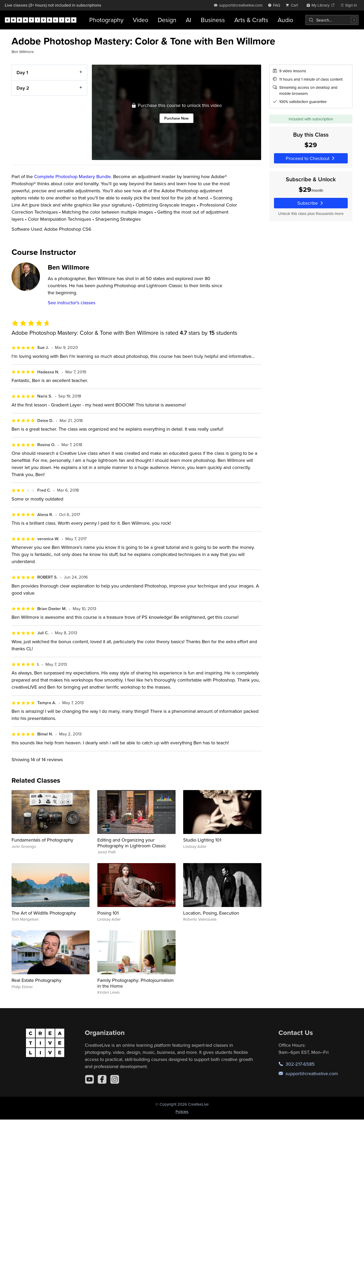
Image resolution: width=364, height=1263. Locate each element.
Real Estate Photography (36, 980)
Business (213, 20)
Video (140, 20)
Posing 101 (108, 913)
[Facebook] (102, 1079)
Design (167, 20)
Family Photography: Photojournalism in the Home (135, 983)
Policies (182, 1111)
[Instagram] (114, 1079)
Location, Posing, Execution (211, 913)
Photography (106, 20)
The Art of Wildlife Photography (44, 913)
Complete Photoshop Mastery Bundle (72, 176)
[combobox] (332, 20)
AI (188, 20)
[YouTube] (89, 1079)
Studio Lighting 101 (202, 840)
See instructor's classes (71, 302)
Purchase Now (176, 118)
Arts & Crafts (251, 20)
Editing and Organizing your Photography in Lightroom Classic (131, 843)
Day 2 (23, 88)
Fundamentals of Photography (42, 840)
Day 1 (22, 72)
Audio (285, 20)
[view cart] (293, 5)
